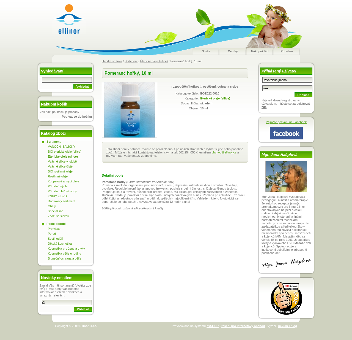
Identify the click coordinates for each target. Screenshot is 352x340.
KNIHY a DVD (57, 196)
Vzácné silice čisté (60, 166)
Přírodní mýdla (58, 186)
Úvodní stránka (112, 61)
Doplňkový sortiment (61, 201)
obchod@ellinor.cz (223, 152)
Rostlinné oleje (58, 176)
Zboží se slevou (58, 216)
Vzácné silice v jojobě (62, 161)
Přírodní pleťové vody (62, 191)
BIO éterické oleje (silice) (64, 151)
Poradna (286, 51)
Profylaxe (54, 228)
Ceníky (233, 51)
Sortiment (131, 61)
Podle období (56, 223)
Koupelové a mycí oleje (63, 181)
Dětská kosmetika (60, 243)
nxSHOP (213, 326)
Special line (55, 211)
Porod (52, 233)
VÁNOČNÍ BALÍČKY (61, 146)
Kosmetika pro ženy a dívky (66, 248)
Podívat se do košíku (77, 116)
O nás (206, 51)
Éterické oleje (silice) (154, 61)
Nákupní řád (260, 51)
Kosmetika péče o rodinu (64, 253)
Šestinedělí (55, 238)
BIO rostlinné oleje (60, 171)
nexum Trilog (287, 326)
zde (264, 107)
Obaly (52, 206)
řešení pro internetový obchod (243, 326)
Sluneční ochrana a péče (64, 258)
